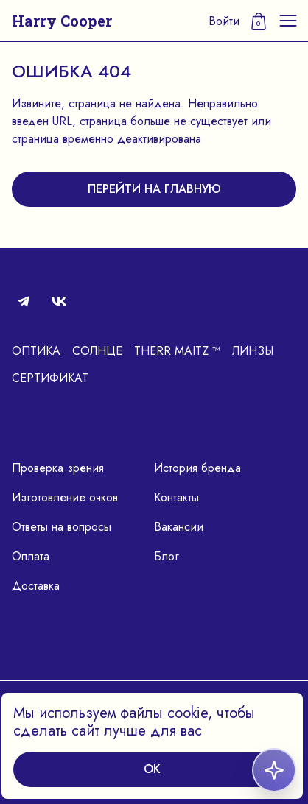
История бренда (197, 467)
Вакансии (178, 526)
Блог (166, 556)
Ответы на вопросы (61, 526)
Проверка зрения (58, 467)
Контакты (176, 497)
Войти (224, 21)
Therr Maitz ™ (177, 350)
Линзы (252, 350)
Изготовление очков (65, 497)
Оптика (36, 350)
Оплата (30, 556)
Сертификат (50, 378)
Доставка (36, 585)
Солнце (97, 350)
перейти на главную (154, 188)
